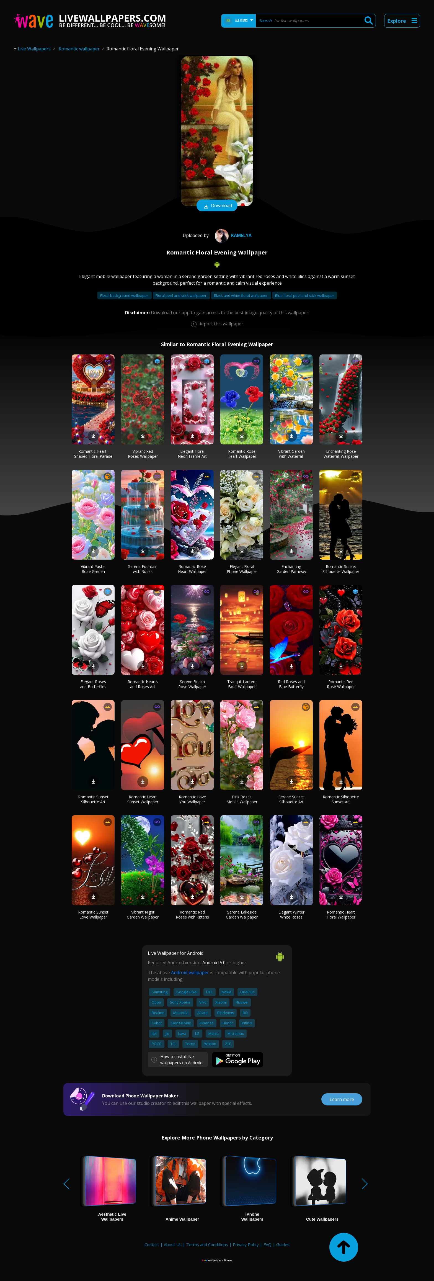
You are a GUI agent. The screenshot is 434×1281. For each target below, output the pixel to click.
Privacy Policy (246, 1244)
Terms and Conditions (207, 1244)
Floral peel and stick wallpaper (181, 295)
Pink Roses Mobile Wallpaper (241, 799)
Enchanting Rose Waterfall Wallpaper (341, 454)
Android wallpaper (190, 972)
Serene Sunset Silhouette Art (291, 799)
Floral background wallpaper (124, 295)
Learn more (342, 1099)
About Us (173, 1244)
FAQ (268, 1244)
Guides (283, 1244)
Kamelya (232, 235)
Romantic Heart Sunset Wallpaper (142, 799)
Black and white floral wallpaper (241, 295)
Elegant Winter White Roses (291, 914)
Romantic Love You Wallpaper (192, 799)
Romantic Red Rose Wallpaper (341, 684)
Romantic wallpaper (79, 49)
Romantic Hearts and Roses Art (143, 684)
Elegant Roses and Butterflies (93, 684)
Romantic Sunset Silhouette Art (93, 799)
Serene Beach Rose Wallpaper (192, 684)
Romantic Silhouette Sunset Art (341, 799)
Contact (151, 1244)
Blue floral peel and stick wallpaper (304, 295)
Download (217, 206)
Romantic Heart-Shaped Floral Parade (93, 454)
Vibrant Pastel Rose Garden (93, 569)
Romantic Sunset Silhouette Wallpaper (340, 569)
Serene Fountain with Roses (142, 569)
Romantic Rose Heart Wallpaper (242, 454)
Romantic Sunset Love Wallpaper (93, 914)
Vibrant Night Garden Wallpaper (143, 914)
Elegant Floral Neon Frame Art (192, 454)
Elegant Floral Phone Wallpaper (242, 569)
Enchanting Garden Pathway (291, 569)
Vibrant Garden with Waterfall (291, 454)
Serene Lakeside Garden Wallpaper (242, 914)
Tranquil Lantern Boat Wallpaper (242, 684)
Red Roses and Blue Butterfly (291, 684)
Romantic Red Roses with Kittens (192, 914)
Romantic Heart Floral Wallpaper (341, 914)
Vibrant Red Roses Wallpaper (143, 454)
